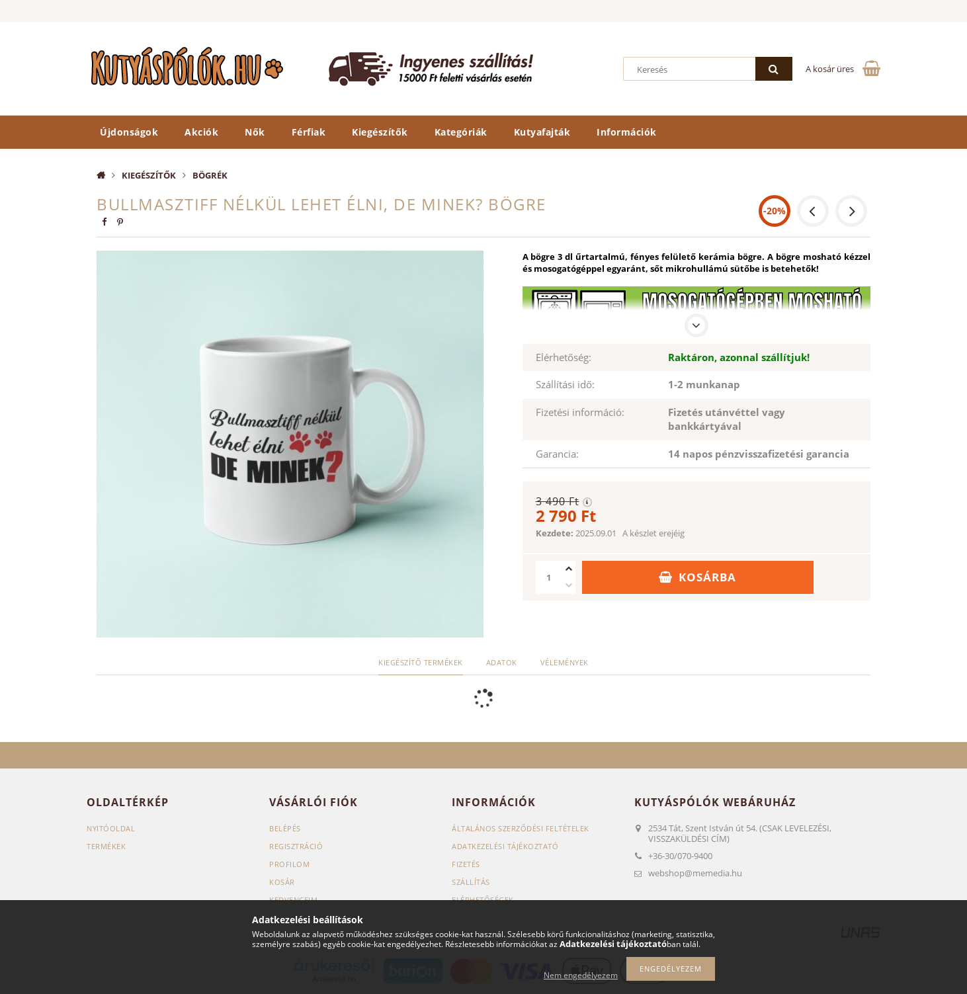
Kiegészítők (380, 132)
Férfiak (309, 132)
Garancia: (557, 453)
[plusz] (568, 569)
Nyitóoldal (111, 828)
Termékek (106, 846)
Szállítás (471, 882)
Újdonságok (129, 132)
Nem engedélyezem (581, 975)
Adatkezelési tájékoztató (505, 846)
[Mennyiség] (549, 577)
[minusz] (568, 585)
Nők (255, 132)
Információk (627, 132)
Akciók (201, 132)
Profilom (289, 864)
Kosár (282, 882)
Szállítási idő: (565, 384)
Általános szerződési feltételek (520, 828)
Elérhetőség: (563, 357)
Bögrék (210, 175)
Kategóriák (461, 132)
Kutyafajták (542, 132)
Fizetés (466, 864)
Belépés (285, 828)
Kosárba (707, 577)
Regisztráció (296, 846)
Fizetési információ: (580, 412)
